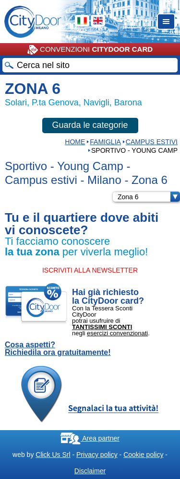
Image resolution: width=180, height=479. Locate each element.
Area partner (90, 438)
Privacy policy (97, 454)
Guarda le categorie (90, 125)
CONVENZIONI (90, 50)
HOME (75, 142)
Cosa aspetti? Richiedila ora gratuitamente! (58, 348)
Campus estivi (152, 142)
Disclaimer (90, 471)
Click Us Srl (53, 454)
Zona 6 (149, 197)
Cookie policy (143, 454)
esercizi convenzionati (117, 333)
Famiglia (105, 142)
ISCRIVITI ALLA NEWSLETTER (90, 270)
